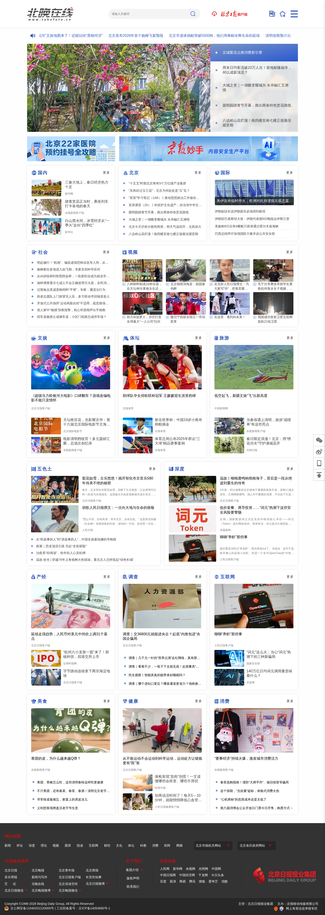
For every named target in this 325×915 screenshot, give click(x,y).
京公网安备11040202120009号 (32, 908)
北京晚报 (38, 870)
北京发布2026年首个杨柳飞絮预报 (139, 35)
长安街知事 (94, 877)
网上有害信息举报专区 (302, 908)
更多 (106, 172)
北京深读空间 (68, 884)
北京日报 (11, 870)
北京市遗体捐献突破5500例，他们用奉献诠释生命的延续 (218, 35)
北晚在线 (38, 884)
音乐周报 (11, 877)
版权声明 (133, 878)
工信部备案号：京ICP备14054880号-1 (83, 908)
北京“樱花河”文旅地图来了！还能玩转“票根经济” (67, 35)
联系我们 (133, 886)
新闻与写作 (39, 877)
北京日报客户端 (70, 877)
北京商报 (92, 870)
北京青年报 (66, 870)
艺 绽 (10, 884)
